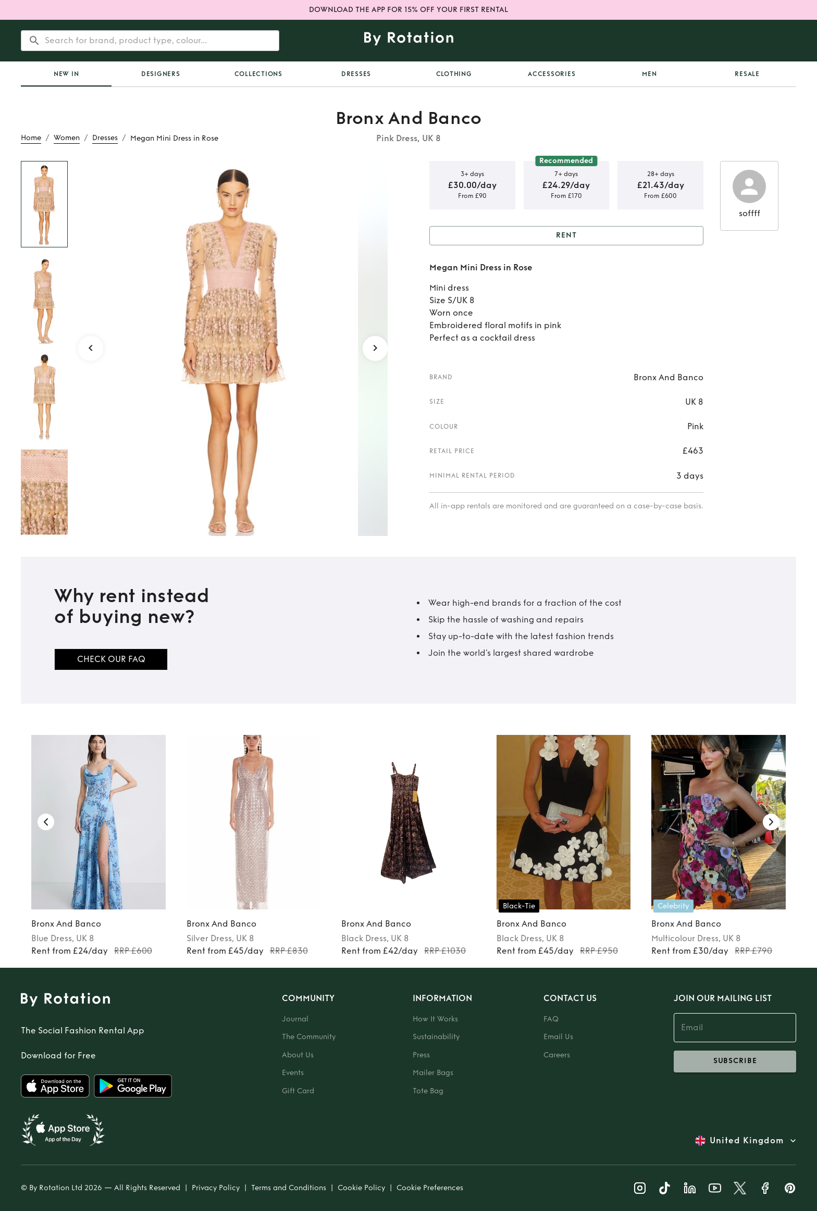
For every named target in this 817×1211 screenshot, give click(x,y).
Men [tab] (649, 74)
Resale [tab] (747, 74)
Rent (566, 236)
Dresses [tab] (356, 74)
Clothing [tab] (454, 74)
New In (66, 74)
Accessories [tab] (551, 74)
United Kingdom (746, 1140)
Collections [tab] (258, 74)
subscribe (735, 1061)
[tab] (66, 73)
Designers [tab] (160, 74)
